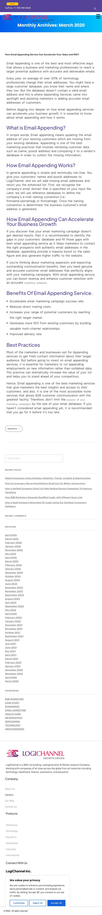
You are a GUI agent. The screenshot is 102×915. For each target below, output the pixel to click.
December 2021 (13, 625)
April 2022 (11, 613)
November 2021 (13, 628)
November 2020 (14, 673)
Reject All (38, 903)
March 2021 (11, 658)
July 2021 (10, 643)
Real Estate (12, 843)
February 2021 (13, 662)
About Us (10, 788)
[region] (37, 892)
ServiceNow (12, 721)
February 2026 (13, 542)
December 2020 (14, 670)
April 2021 (10, 655)
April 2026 (11, 535)
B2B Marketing (14, 699)
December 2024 (14, 572)
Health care (13, 714)
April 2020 (11, 677)
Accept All (56, 903)
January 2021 (12, 666)
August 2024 (12, 580)
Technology (13, 725)
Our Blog (9, 800)
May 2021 (10, 651)
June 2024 (11, 583)
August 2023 (12, 598)
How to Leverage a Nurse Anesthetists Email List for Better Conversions (45, 483)
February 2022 (13, 617)
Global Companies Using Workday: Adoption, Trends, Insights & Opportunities (48, 478)
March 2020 (12, 681)
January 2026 (13, 546)
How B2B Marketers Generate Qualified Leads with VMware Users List (43, 497)
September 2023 (14, 595)
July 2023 (10, 602)
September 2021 (14, 636)
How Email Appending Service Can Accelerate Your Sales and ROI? (42, 54)
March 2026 (11, 539)
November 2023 (14, 591)
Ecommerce (12, 706)
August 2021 (12, 640)
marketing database (35, 283)
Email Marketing (15, 710)
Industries (11, 849)
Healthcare (11, 825)
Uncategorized (14, 729)
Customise (19, 903)
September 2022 (14, 606)
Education (11, 837)
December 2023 (14, 587)
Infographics (13, 717)
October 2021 (12, 632)
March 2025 (11, 561)
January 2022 (13, 621)
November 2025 (14, 550)
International (12, 855)
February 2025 (13, 565)
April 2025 (11, 557)
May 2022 (10, 610)
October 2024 (13, 576)
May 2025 (10, 554)
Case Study (12, 702)
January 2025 (13, 568)
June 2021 (11, 647)
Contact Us (11, 806)
